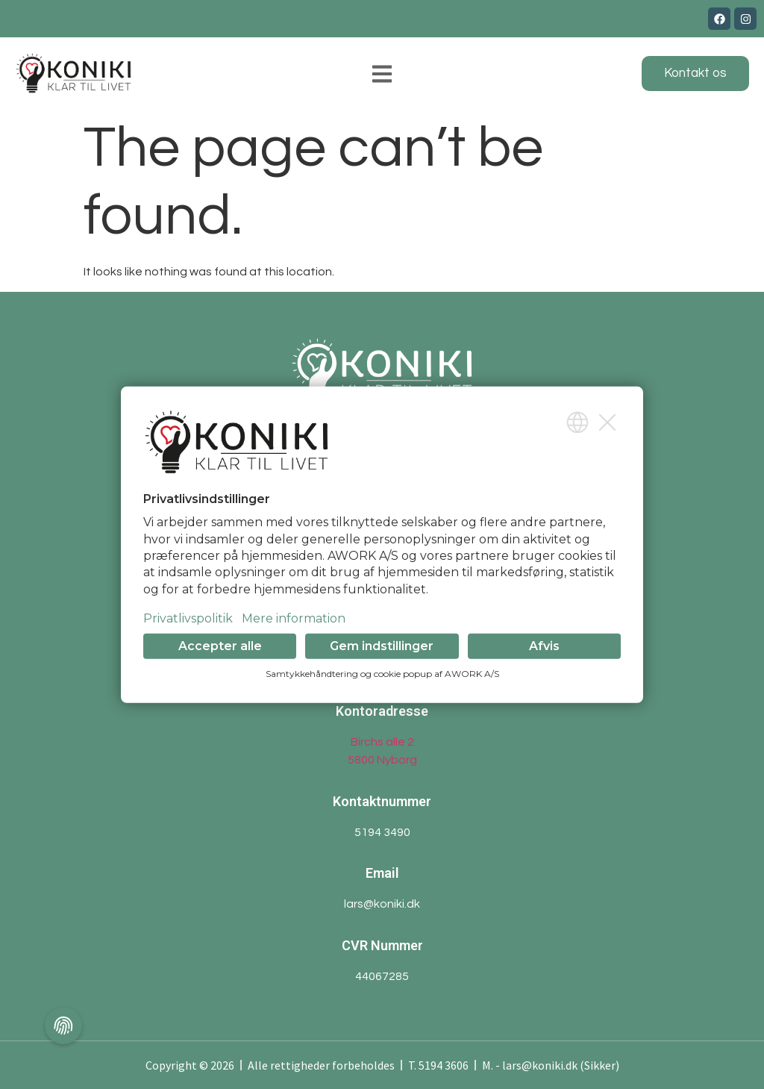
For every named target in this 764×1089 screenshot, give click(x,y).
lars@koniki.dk (382, 904)
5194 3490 (382, 832)
